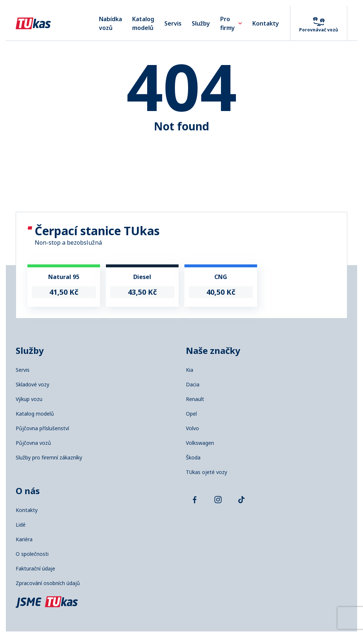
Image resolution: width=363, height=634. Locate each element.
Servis (173, 23)
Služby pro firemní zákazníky (49, 458)
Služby (201, 23)
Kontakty (265, 23)
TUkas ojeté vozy (206, 472)
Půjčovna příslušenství (42, 428)
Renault (195, 399)
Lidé (21, 525)
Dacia (192, 384)
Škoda (193, 458)
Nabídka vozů (110, 23)
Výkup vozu (29, 399)
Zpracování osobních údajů (48, 583)
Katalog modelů (143, 23)
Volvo (192, 428)
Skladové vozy (32, 384)
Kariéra (24, 539)
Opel (191, 414)
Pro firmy (231, 23)
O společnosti (32, 554)
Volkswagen (200, 443)
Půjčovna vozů (33, 443)
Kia (189, 370)
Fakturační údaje (35, 569)
